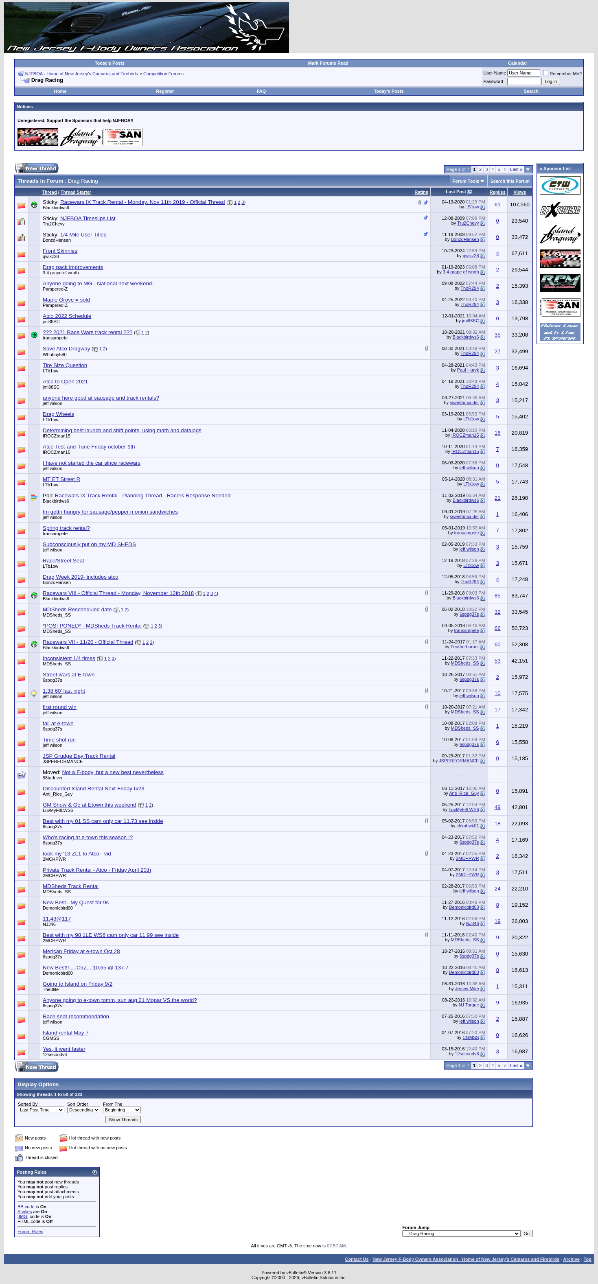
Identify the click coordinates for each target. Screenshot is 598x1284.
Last (516, 169)
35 (498, 335)
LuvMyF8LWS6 (58, 810)
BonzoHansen (57, 240)
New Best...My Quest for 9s (76, 902)
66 (498, 628)
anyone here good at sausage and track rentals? (101, 398)
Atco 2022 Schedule (67, 316)
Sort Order (77, 1104)
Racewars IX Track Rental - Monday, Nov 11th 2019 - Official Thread (142, 202)
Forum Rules (30, 1231)
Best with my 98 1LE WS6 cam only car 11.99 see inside (111, 935)
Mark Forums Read (328, 63)
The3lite (51, 989)
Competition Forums (163, 73)
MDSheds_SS (57, 614)
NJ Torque (469, 1004)
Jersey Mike (467, 988)
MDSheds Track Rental (71, 886)
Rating (421, 192)
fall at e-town (58, 723)
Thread (49, 192)
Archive (571, 1259)
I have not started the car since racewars (91, 463)
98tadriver (53, 777)
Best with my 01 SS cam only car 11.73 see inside (103, 821)
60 (498, 644)
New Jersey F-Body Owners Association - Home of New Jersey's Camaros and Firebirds (465, 1259)
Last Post (456, 191)
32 (498, 612)
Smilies (25, 1211)
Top (587, 1259)
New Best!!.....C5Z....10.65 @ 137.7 (86, 968)
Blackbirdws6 (56, 207)
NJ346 (49, 924)
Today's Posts (110, 63)
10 (498, 693)
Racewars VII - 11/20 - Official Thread (88, 642)
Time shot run (59, 740)
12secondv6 (55, 1054)
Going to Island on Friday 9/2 (77, 984)
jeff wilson (52, 403)
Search (531, 91)
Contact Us (356, 1259)
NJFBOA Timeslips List (88, 218)
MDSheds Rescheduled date (77, 609)
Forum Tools (466, 181)
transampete (55, 337)
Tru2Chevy (53, 223)
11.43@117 (57, 919)
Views (519, 192)
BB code (26, 1206)
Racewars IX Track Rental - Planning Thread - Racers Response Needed (143, 495)
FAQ (261, 91)
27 (498, 351)
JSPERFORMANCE (63, 761)
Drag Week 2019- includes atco (80, 577)
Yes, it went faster (64, 1049)
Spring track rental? (66, 528)
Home (60, 91)
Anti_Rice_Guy (57, 794)
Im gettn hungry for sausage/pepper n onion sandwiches (110, 512)
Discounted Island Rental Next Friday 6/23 (94, 788)
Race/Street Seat (63, 561)
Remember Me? (562, 73)
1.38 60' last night (64, 691)
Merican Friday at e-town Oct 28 (81, 951)
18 (498, 823)
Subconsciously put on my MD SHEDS (89, 544)
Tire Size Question (65, 365)
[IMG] (23, 1216)
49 (498, 807)
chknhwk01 (468, 825)
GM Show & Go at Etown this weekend (89, 805)
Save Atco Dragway (66, 349)
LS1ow (472, 206)
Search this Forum (510, 181)
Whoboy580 (55, 354)
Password (493, 81)
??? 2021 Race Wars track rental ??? (87, 332)
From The (112, 1104)
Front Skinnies (60, 251)
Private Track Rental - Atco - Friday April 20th (97, 870)
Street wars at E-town (68, 675)
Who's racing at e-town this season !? (88, 837)
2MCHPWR (54, 859)
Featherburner (465, 646)
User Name (495, 72)
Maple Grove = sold (66, 300)
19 (498, 921)
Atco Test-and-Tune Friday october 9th (89, 447)
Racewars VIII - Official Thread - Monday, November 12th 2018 (118, 593)
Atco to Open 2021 (65, 381)
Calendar (517, 63)
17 (498, 710)
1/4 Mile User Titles (83, 235)
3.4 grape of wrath (61, 272)
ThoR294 (469, 288)
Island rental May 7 (66, 1033)
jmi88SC (51, 321)
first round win (60, 707)
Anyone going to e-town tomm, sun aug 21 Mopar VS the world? (120, 1000)
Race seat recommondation (76, 1016)
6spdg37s (469, 614)
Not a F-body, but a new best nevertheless (112, 772)
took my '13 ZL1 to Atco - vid (77, 854)
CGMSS (51, 1038)
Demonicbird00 (58, 908)
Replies (498, 192)
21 (498, 498)
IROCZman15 (56, 435)
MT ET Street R (61, 479)
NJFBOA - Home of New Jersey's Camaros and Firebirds (81, 73)
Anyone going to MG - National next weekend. (98, 283)
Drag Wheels (58, 414)
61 (498, 204)
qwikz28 (51, 256)
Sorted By (27, 1104)
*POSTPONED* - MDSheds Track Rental (92, 626)
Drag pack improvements (73, 267)
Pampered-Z (55, 289)
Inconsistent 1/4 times (69, 658)
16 (498, 433)
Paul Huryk (468, 369)
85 (498, 596)
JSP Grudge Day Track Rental (79, 756)
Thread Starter (76, 192)
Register (165, 91)
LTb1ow (50, 370)
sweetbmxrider (464, 402)
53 (498, 661)
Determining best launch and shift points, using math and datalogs (122, 430)
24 (498, 889)
